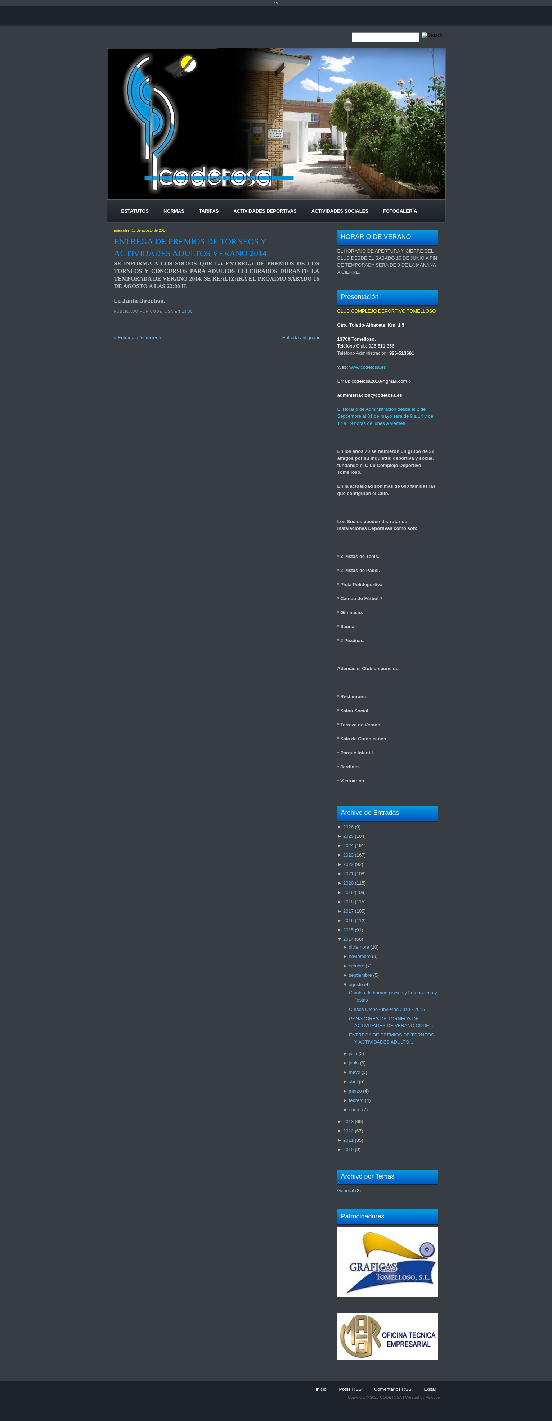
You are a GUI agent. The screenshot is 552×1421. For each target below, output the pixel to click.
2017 (348, 911)
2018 (348, 901)
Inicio (320, 1389)
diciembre (359, 947)
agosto (356, 984)
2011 (348, 1140)
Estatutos (135, 211)
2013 (348, 1121)
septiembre (360, 975)
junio (354, 1063)
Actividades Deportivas (265, 211)
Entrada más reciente (140, 337)
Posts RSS (350, 1389)
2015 (348, 929)
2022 (348, 864)
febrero (356, 1100)
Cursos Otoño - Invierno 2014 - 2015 (387, 1009)
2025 (348, 836)
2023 (348, 855)
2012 (348, 1131)
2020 (348, 883)
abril (353, 1081)
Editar (430, 1389)
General (345, 1190)
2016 (348, 920)
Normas (173, 211)
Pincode (433, 1397)
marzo (355, 1091)
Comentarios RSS (393, 1389)
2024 (348, 845)
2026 (348, 827)
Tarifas (209, 211)
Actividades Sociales (339, 211)
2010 (348, 1149)
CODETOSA (391, 1397)
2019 (348, 892)
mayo (354, 1072)
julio (353, 1053)
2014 (348, 939)
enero (355, 1109)
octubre (356, 965)
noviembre (360, 956)
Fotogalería (400, 211)
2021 (348, 873)
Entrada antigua (298, 337)
